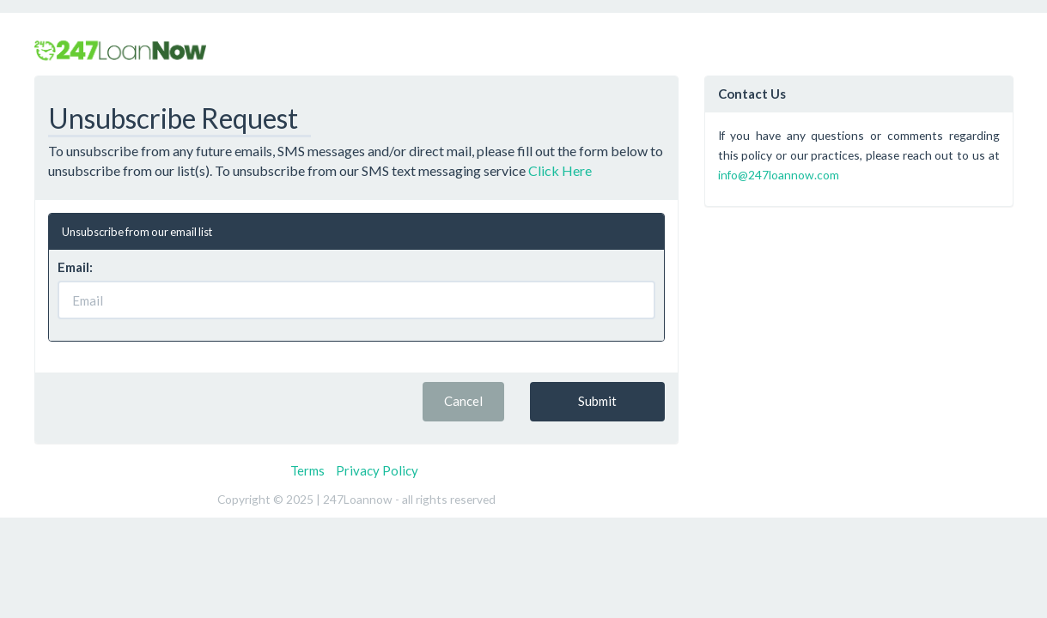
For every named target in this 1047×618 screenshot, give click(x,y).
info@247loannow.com (778, 174)
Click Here (560, 170)
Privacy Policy (377, 470)
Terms (307, 470)
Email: (75, 267)
